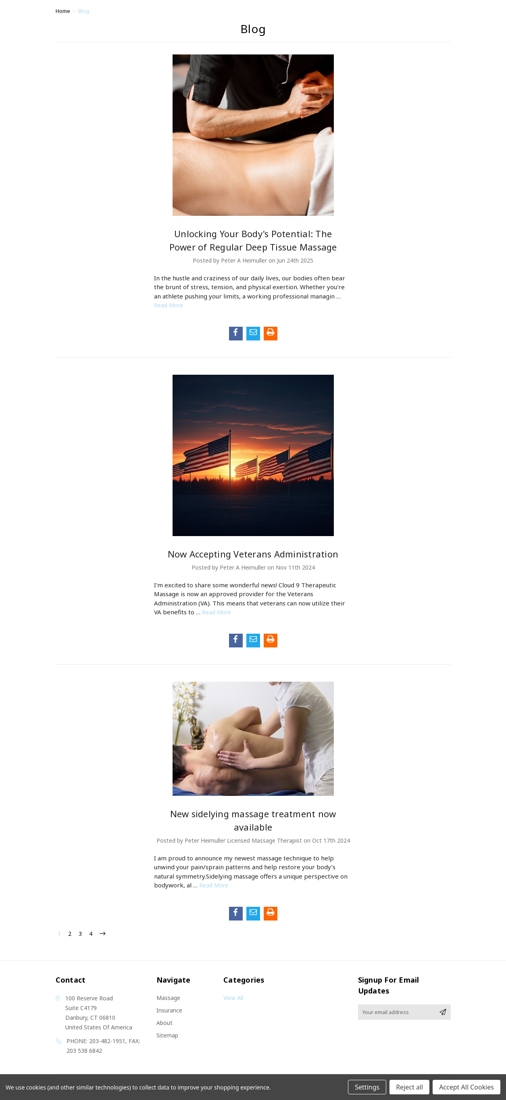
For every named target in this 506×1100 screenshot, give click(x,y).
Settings (367, 1087)
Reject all (409, 1087)
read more (168, 305)
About (164, 1023)
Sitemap (167, 1035)
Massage (168, 998)
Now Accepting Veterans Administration (253, 554)
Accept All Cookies (466, 1087)
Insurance (169, 1010)
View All (233, 998)
